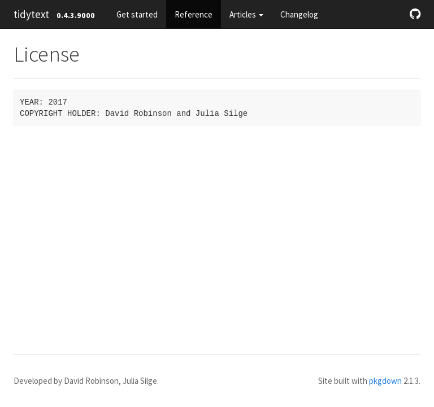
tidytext (31, 14)
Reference (193, 14)
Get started (137, 14)
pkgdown (385, 380)
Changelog (299, 14)
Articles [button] (246, 14)
